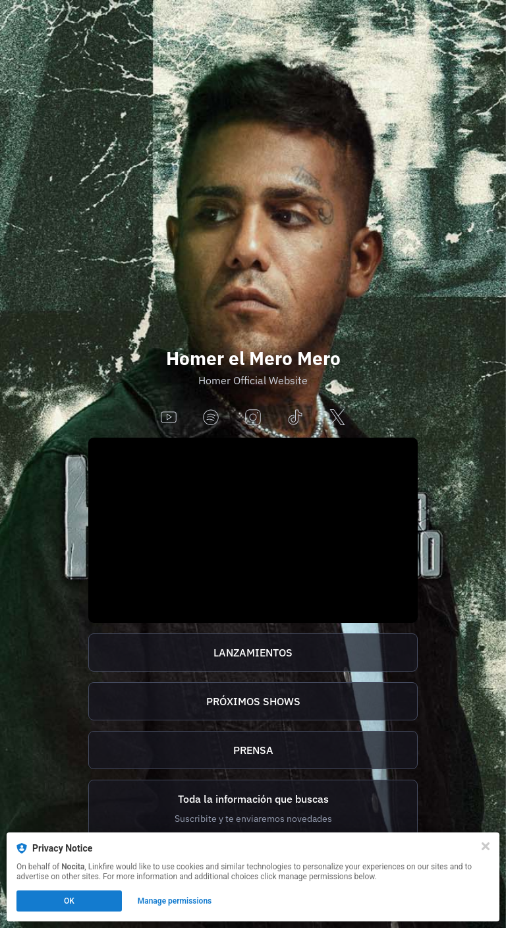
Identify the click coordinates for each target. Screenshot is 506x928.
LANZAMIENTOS (253, 652)
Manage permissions (175, 901)
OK (69, 901)
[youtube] (169, 418)
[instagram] (253, 418)
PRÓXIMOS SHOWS (253, 701)
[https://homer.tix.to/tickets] (253, 701)
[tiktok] (295, 418)
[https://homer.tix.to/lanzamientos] (253, 652)
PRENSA (253, 750)
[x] (337, 418)
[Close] (485, 846)
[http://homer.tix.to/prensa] (253, 750)
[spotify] (211, 418)
